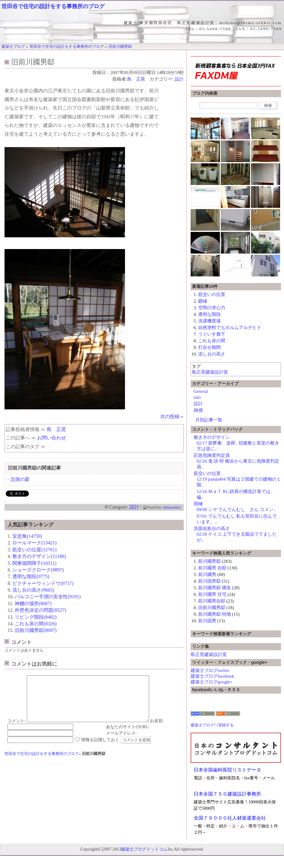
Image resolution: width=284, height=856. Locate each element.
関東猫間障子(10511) (34, 563)
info (197, 397)
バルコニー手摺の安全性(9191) (48, 596)
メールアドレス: (121, 742)
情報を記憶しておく (100, 749)
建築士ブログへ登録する (212, 725)
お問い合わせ (51, 437)
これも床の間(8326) (36, 623)
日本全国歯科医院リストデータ (227, 769)
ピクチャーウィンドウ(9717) (42, 583)
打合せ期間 (209, 347)
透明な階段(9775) (30, 576)
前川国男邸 (209, 581)
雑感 (198, 410)
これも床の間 (211, 340)
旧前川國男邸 (211, 607)
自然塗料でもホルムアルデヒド (229, 327)
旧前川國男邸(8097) (36, 630)
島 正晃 (136, 79)
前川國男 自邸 (212, 567)
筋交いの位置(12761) (34, 549)
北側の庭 (20, 479)
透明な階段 (209, 314)
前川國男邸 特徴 (214, 614)
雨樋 (198, 503)
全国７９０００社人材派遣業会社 (230, 818)
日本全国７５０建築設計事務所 (227, 793)
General (201, 391)
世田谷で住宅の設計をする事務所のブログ (53, 6)
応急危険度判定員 (212, 455)
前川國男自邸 (211, 601)
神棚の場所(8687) (33, 603)
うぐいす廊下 (211, 334)
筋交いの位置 (211, 294)
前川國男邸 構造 (214, 587)
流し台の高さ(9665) (33, 590)
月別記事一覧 (208, 419)
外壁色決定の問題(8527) (40, 610)
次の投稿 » (171, 416)
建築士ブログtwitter (210, 670)
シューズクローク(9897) (38, 569)
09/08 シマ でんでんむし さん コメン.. (236, 509)
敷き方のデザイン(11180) (39, 556)
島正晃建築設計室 (210, 372)
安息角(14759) (27, 536)
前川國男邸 (209, 561)
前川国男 (207, 620)
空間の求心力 (211, 307)
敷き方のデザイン (212, 437)
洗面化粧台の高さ (212, 528)
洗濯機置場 (209, 321)
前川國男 (207, 574)
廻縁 (202, 301)
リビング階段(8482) (36, 617)
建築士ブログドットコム (144, 849)
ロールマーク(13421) (34, 542)
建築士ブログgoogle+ (212, 681)
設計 (179, 79)
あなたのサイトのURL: (127, 736)
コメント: (17, 730)
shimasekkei (172, 507)
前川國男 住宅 (212, 594)
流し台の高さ (211, 354)
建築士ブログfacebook (212, 676)
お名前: (157, 730)
